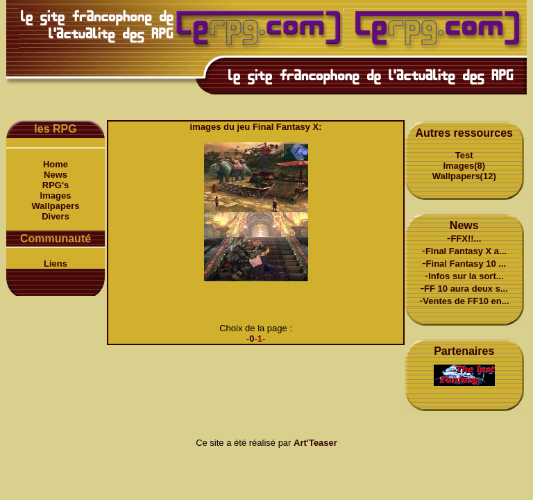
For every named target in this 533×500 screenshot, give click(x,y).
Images (55, 195)
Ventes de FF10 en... (466, 301)
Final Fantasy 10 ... (466, 263)
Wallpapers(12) (464, 176)
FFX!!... (465, 238)
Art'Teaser (315, 443)
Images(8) (464, 165)
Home (55, 164)
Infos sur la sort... (465, 276)
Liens (55, 263)
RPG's (55, 185)
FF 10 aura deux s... (466, 288)
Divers (55, 216)
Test (464, 155)
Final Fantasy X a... (466, 251)
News (55, 174)
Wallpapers (56, 206)
